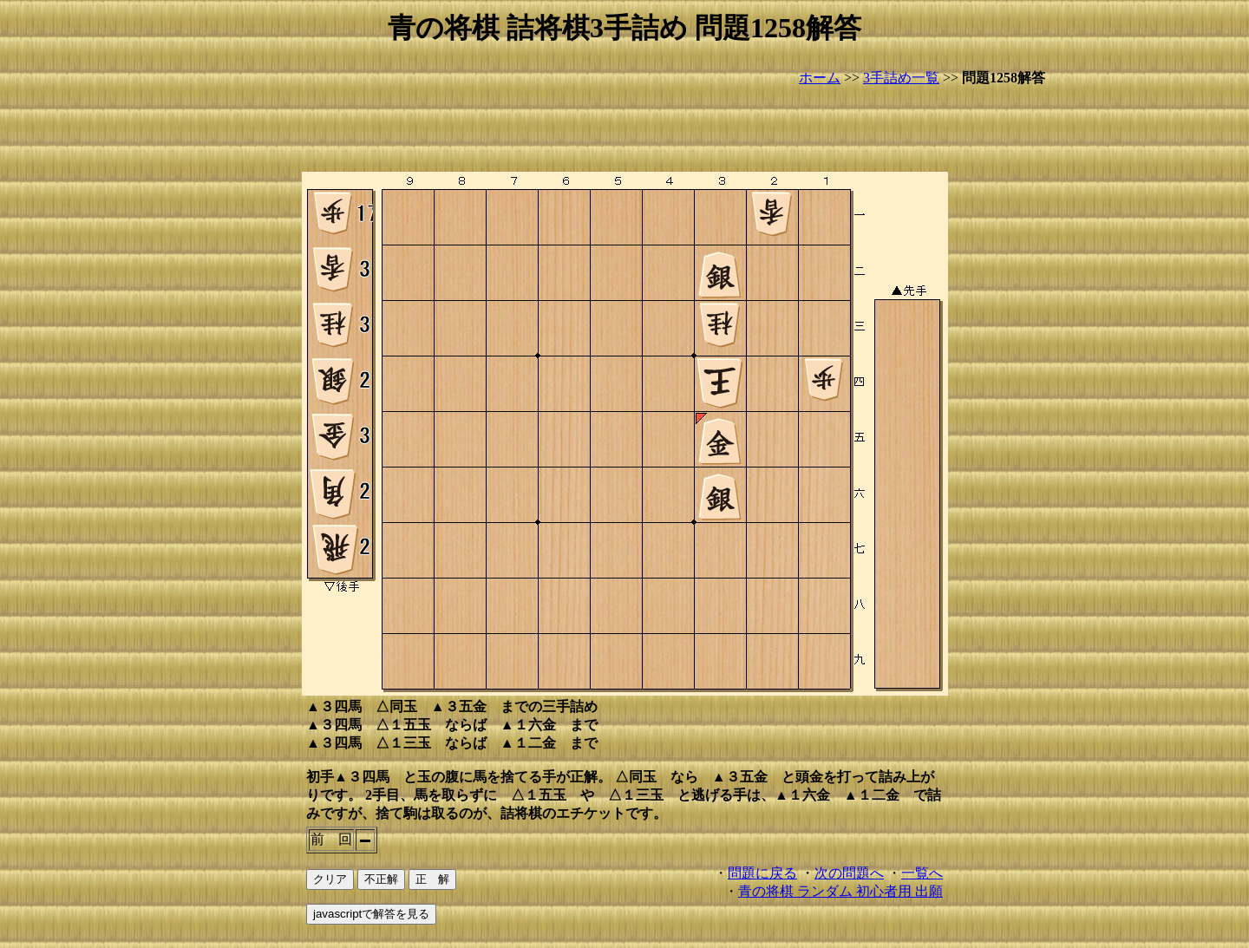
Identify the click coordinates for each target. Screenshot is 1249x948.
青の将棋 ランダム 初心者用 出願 (840, 891)
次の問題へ (849, 873)
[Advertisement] (624, 130)
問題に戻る (762, 873)
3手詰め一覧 (901, 77)
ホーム (819, 77)
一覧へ (922, 873)
